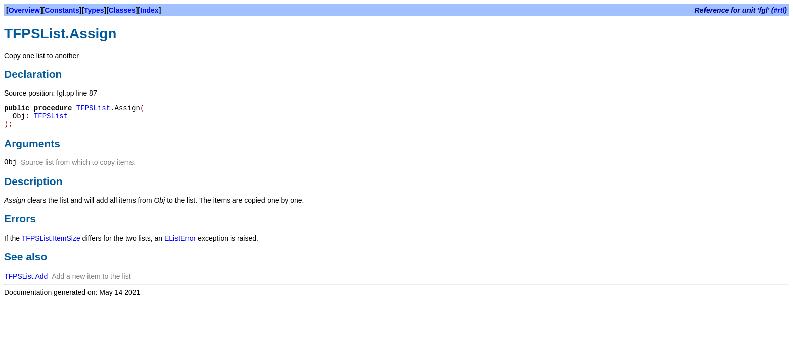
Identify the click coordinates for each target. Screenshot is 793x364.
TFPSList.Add (26, 276)
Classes (122, 10)
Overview (24, 10)
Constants (62, 10)
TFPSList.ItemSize (51, 238)
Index (149, 10)
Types (94, 10)
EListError (180, 238)
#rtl (779, 10)
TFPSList (93, 108)
